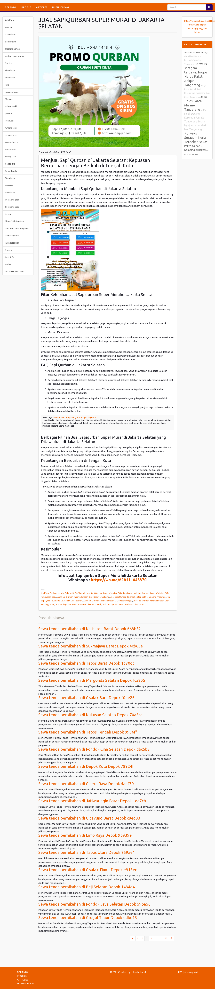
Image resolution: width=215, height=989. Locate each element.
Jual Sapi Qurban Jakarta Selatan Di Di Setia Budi (78, 604)
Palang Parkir (11, 106)
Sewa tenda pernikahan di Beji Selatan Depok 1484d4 (86, 887)
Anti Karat (10, 20)
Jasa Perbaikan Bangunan (17, 228)
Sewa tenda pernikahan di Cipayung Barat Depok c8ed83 (89, 818)
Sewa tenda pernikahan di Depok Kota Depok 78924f (86, 766)
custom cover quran (14, 56)
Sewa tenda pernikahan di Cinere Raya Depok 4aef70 (86, 784)
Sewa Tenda (11, 171)
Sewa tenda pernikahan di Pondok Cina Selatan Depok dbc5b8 (94, 749)
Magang (9, 99)
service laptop (11, 142)
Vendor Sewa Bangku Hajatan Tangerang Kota (74, 417)
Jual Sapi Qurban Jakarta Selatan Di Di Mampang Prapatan (138, 597)
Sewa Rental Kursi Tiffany (195, 52)
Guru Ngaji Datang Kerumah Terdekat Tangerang (192, 60)
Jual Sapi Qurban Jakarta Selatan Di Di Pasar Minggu (107, 600)
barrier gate (10, 41)
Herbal (8, 264)
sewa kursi (10, 192)
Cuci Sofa (9, 257)
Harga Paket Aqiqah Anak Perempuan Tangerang (195, 89)
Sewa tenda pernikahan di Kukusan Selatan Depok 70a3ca (90, 715)
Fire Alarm (10, 70)
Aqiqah (8, 27)
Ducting (8, 63)
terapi (8, 214)
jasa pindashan (12, 92)
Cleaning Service (12, 49)
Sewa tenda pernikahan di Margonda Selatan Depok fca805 (91, 680)
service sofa (10, 149)
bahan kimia (10, 34)
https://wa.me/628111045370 (119, 580)
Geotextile (10, 164)
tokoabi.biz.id (138, 972)
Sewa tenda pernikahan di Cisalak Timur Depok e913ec (87, 870)
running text (10, 128)
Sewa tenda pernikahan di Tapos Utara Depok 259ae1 (86, 852)
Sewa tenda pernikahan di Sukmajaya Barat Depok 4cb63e (90, 646)
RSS (180, 972)
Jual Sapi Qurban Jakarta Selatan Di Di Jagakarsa (109, 593)
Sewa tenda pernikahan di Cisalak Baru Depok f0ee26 (86, 697)
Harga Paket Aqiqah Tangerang (193, 81)
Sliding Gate (10, 156)
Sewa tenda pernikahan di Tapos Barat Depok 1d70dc (86, 663)
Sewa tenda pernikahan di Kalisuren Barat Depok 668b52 (89, 629)
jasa (7, 85)
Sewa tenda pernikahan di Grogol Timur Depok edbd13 (87, 917)
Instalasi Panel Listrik (14, 271)
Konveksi (9, 185)
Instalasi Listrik (12, 243)
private (8, 113)
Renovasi (9, 121)
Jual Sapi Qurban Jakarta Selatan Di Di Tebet (123, 604)
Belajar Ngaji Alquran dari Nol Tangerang (195, 125)
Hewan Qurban (12, 235)
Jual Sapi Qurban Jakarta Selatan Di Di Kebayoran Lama (83, 597)
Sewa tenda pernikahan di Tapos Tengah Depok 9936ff (87, 732)
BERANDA (10, 7)
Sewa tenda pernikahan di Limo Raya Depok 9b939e (85, 835)
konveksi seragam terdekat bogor (195, 68)
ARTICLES (41, 7)
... (160, 938)
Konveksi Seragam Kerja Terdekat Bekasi (196, 137)
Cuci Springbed (12, 200)
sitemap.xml (191, 972)
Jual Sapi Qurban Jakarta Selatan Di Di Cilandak (63, 593)
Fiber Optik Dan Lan (14, 221)
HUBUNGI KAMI (60, 7)
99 (166, 938)
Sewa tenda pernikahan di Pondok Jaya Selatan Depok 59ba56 (94, 904)
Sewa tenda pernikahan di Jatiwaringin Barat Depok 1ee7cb (92, 801)
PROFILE (26, 7)
